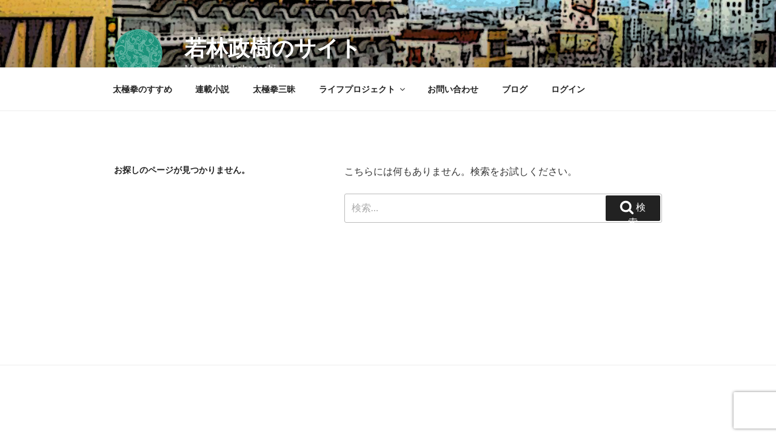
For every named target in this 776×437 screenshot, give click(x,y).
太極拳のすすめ (142, 89)
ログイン (568, 89)
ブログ (514, 89)
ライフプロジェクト (363, 89)
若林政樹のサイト (272, 48)
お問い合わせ (452, 89)
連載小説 (212, 89)
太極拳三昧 (274, 89)
